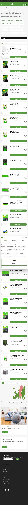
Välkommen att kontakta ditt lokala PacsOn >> (10, 403)
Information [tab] (14, 240)
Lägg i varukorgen (18, 57)
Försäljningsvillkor (6, 471)
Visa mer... (4, 446)
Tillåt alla (14, 260)
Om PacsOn (5, 477)
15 (22, 383)
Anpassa (14, 263)
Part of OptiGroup (6, 484)
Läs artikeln (5, 431)
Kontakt (4, 473)
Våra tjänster (5, 467)
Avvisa (14, 266)
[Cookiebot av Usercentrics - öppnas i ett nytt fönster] (21, 237)
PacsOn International (11, 0)
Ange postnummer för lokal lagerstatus (9, 43)
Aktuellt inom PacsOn (6, 479)
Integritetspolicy (6, 483)
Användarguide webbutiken (7, 465)
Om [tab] (23, 240)
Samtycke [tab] (5, 240)
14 (20, 383)
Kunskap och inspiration (7, 469)
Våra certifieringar (6, 481)
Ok (17, 459)
